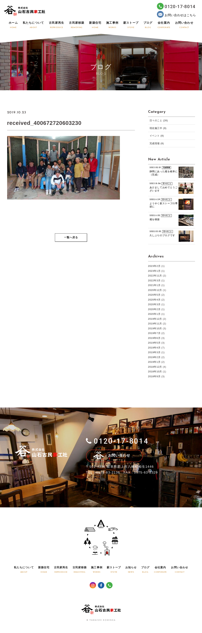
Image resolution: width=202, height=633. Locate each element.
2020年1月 (154, 314)
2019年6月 (154, 338)
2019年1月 (154, 362)
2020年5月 (154, 294)
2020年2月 (154, 309)
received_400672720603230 (45, 123)
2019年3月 (154, 352)
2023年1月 (154, 270)
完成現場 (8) (157, 143)
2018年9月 (154, 376)
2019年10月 (155, 328)
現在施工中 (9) (158, 128)
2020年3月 (154, 304)
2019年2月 (154, 357)
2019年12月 (155, 318)
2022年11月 (155, 275)
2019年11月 (155, 323)
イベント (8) (157, 135)
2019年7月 (154, 333)
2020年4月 (154, 299)
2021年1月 (154, 285)
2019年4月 (154, 347)
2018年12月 (155, 366)
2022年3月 (154, 280)
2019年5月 (154, 342)
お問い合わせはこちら (176, 14)
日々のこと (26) (159, 120)
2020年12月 (155, 290)
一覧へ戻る (71, 237)
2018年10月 (155, 371)
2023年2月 (154, 266)
